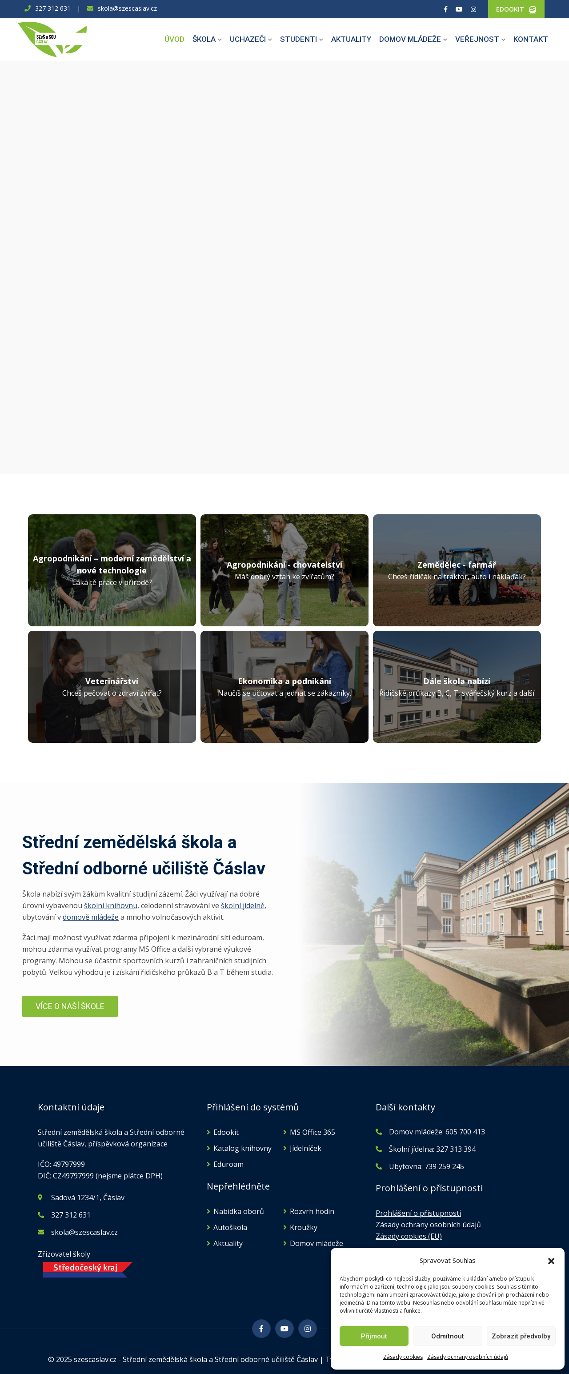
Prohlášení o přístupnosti (418, 1213)
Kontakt (530, 39)
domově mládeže (91, 917)
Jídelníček (305, 1148)
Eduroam (228, 1164)
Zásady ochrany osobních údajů (467, 1357)
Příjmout (374, 1336)
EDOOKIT (510, 9)
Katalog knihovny (242, 1148)
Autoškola (230, 1227)
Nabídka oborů (238, 1211)
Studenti (298, 39)
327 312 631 (53, 8)
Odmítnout (447, 1336)
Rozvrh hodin (312, 1211)
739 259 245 (444, 1166)
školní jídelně (242, 905)
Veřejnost (477, 39)
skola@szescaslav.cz (127, 8)
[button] (551, 1260)
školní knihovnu (110, 905)
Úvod (174, 39)
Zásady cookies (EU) (409, 1236)
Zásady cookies (403, 1357)
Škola (204, 39)
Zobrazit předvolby (521, 1336)
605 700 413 (464, 1132)
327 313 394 (456, 1149)
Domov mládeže (410, 39)
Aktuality (351, 39)
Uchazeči (248, 39)
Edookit (226, 1132)
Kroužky (303, 1227)
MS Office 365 (312, 1132)
